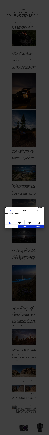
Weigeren (24, 226)
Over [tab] (37, 210)
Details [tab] (24, 210)
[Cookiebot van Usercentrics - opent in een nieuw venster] (40, 208)
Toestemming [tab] (11, 210)
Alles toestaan (37, 226)
